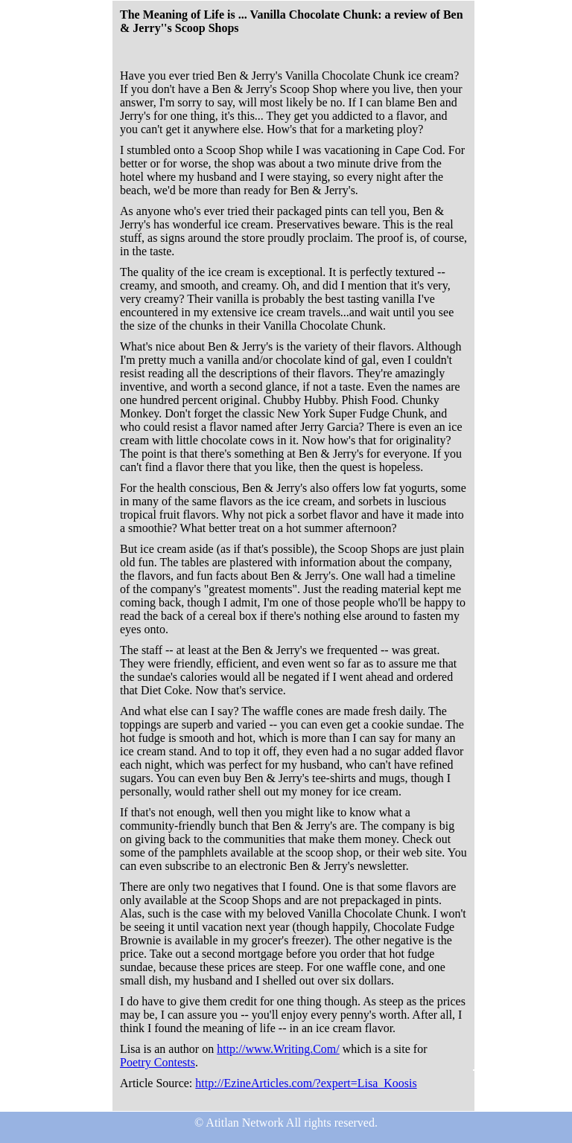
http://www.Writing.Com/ (278, 1049)
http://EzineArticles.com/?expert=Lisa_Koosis (305, 1083)
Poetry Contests (157, 1062)
